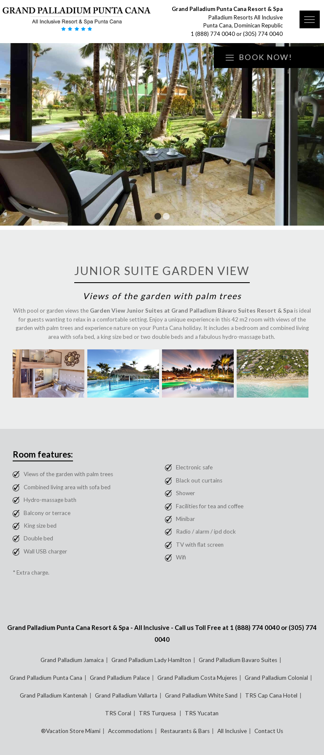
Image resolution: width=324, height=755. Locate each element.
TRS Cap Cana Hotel (271, 695)
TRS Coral (118, 713)
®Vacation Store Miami (70, 731)
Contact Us (268, 731)
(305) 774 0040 (263, 33)
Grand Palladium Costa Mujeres (197, 677)
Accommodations (130, 731)
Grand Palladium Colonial (276, 677)
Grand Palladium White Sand (201, 695)
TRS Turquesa (158, 713)
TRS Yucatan (202, 713)
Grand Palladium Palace (120, 677)
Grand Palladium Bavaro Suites (238, 660)
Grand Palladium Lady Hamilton (151, 660)
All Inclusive (232, 731)
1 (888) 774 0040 (213, 33)
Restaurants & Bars (185, 731)
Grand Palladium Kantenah (53, 695)
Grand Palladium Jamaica (72, 660)
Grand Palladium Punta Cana (46, 677)
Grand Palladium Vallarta (126, 695)
